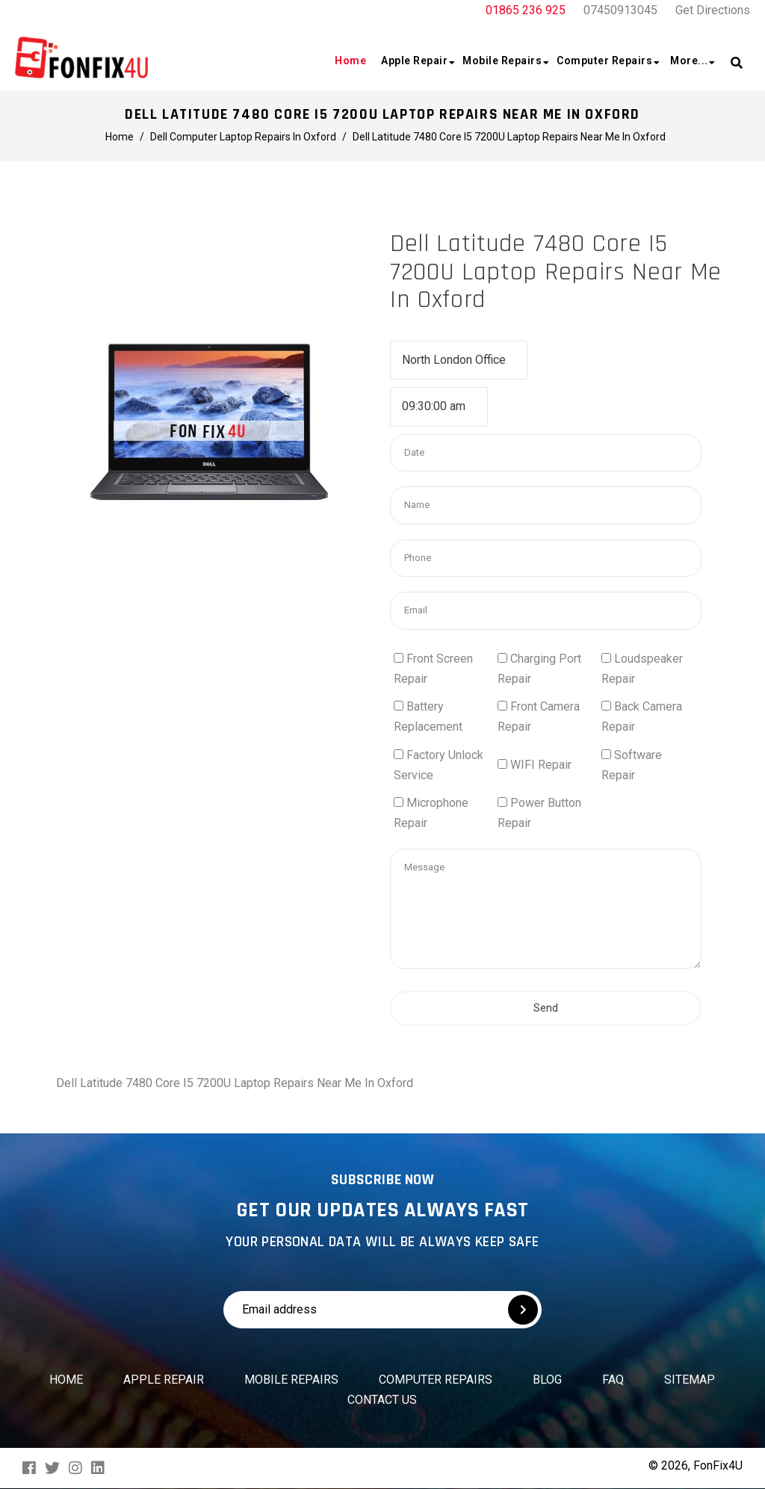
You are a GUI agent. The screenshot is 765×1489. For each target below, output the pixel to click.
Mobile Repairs (291, 1379)
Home (66, 1379)
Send (545, 1098)
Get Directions (712, 10)
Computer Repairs (435, 1379)
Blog (547, 1379)
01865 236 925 (526, 10)
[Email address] (334, 1309)
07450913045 (620, 10)
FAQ (613, 1379)
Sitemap (689, 1379)
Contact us (382, 1400)
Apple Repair (163, 1379)
